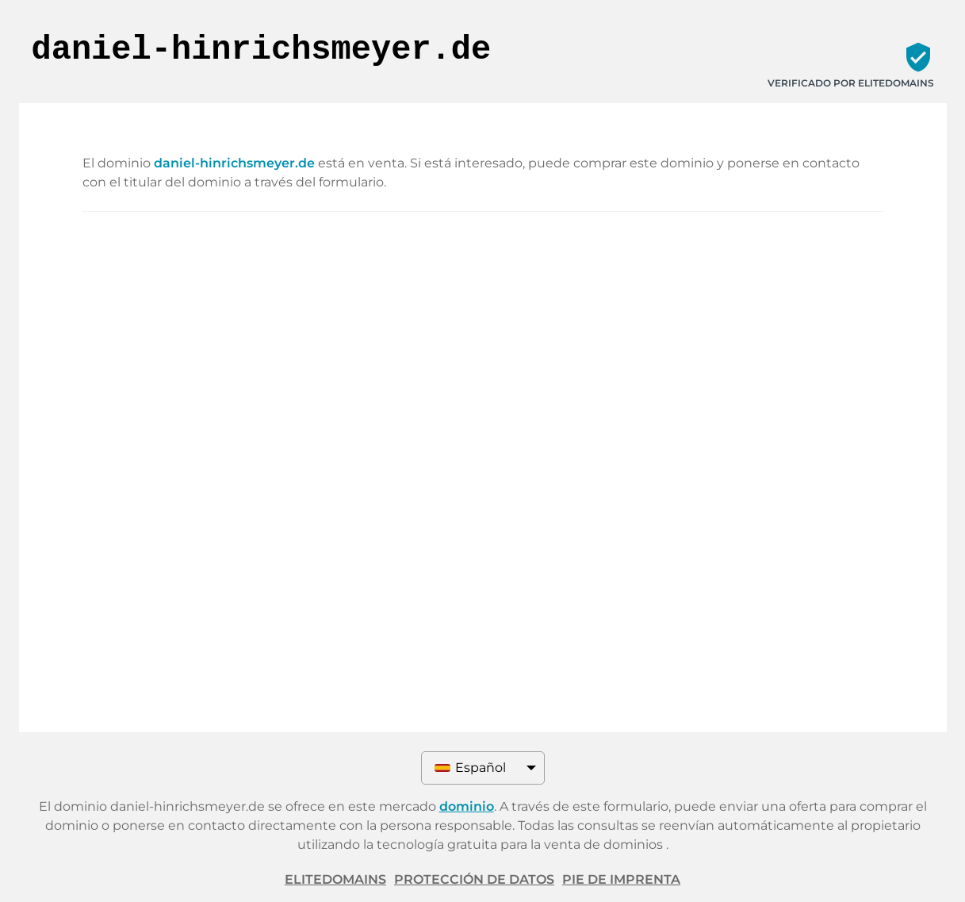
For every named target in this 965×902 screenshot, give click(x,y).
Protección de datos (474, 879)
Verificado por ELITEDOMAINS (851, 83)
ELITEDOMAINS (335, 879)
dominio (466, 806)
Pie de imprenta (621, 879)
